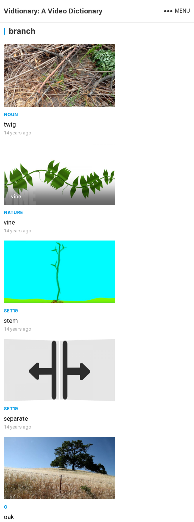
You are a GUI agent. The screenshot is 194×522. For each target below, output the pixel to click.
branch (13, 474)
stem (11, 198)
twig (10, 112)
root (106, 474)
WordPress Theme (129, 512)
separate (112, 198)
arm (105, 371)
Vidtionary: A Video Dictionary (53, 11)
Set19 (11, 188)
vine (105, 112)
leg (104, 285)
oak (9, 285)
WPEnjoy (169, 512)
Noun (11, 102)
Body (106, 275)
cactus (13, 371)
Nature (109, 102)
